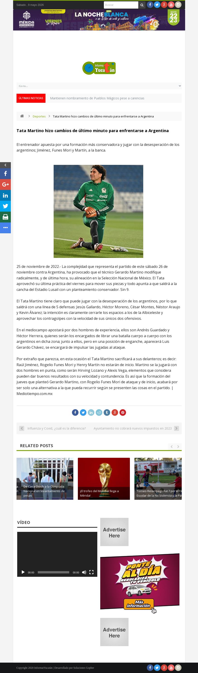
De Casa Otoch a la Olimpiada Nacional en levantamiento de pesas (104, 491)
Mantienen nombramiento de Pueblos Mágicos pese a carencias (97, 98)
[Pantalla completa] (91, 572)
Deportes (39, 116)
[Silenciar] (84, 572)
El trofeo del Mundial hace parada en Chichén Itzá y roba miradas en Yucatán (54, 491)
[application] (57, 554)
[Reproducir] (23, 572)
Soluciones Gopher (83, 667)
